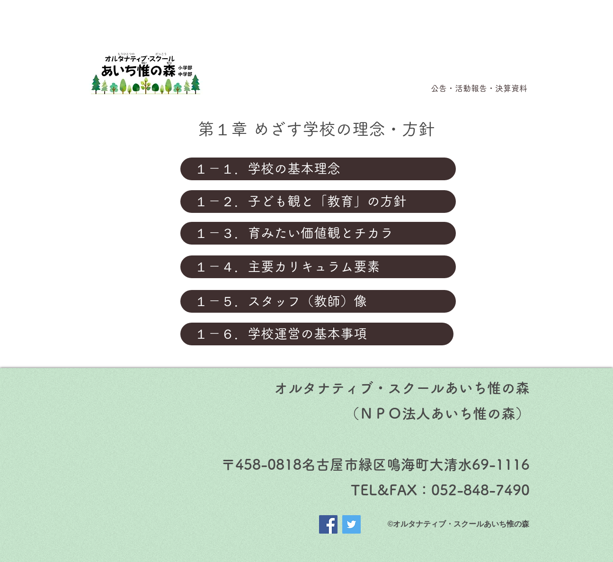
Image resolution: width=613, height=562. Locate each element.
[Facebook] (328, 524)
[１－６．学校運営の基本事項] (316, 334)
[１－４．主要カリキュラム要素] (318, 266)
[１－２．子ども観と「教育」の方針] (318, 201)
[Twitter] (351, 524)
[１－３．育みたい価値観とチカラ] (318, 233)
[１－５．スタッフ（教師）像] (318, 301)
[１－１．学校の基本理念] (318, 169)
